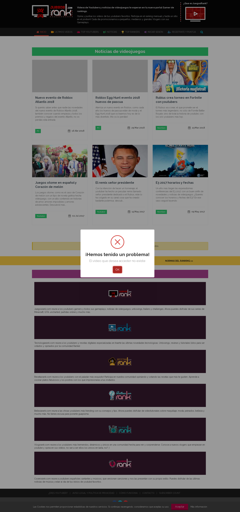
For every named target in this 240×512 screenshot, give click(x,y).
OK (117, 269)
